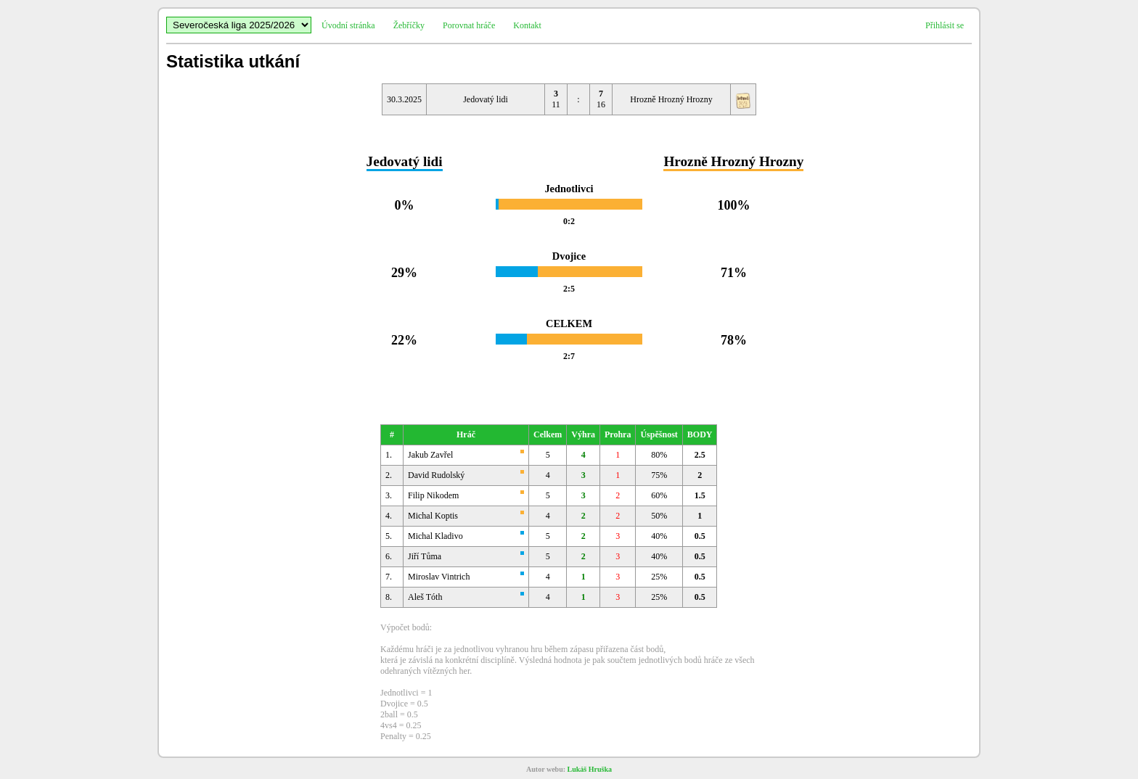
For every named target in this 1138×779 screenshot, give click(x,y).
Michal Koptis (433, 516)
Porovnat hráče (469, 25)
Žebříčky (409, 25)
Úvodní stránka (348, 25)
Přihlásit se (944, 25)
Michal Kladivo (435, 536)
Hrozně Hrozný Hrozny (671, 99)
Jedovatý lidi (485, 99)
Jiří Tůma (424, 556)
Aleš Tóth (425, 597)
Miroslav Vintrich (439, 577)
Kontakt (527, 25)
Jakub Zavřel (430, 455)
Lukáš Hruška (590, 769)
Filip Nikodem (433, 495)
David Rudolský (436, 475)
